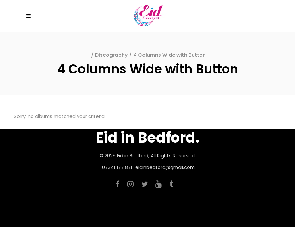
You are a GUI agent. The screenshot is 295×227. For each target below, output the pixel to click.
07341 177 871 (117, 167)
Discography (111, 55)
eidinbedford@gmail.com (165, 167)
